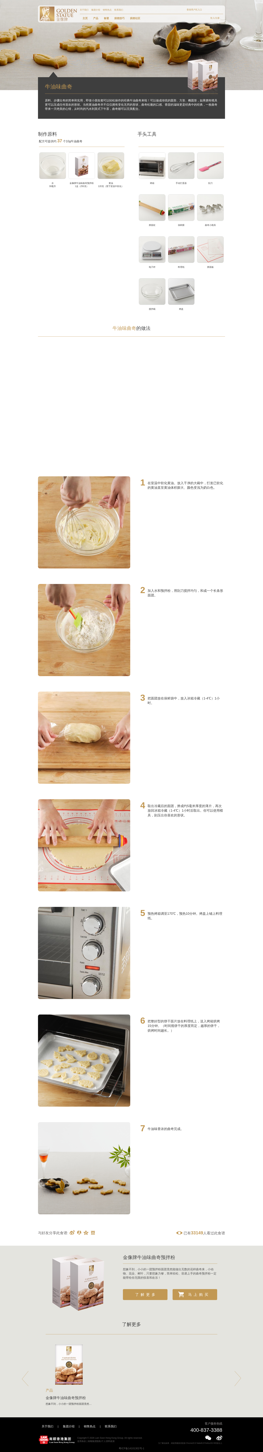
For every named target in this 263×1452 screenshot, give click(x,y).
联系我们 (118, 10)
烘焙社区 (135, 18)
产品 (95, 18)
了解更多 (146, 1295)
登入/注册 (215, 18)
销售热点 (107, 10)
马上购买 (194, 1294)
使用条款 (81, 1441)
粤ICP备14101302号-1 (131, 1448)
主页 (85, 18)
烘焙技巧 (119, 18)
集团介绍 (95, 10)
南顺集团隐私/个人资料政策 (101, 1441)
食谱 (106, 18)
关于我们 (84, 10)
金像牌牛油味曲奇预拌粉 (149, 1257)
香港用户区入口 (194, 9)
